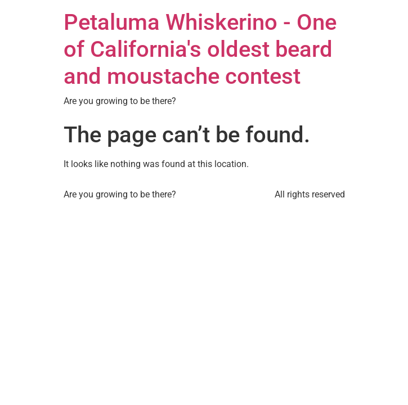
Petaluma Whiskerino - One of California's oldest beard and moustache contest (200, 49)
